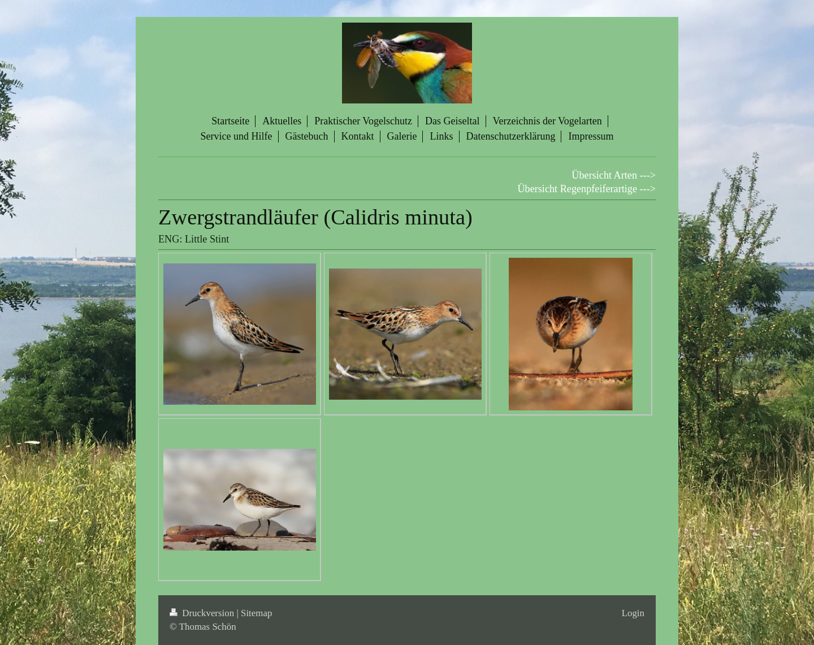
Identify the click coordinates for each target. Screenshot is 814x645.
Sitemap (256, 613)
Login (633, 613)
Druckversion (203, 613)
